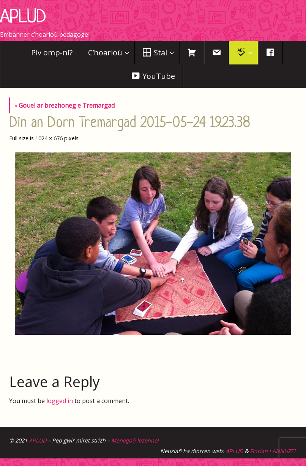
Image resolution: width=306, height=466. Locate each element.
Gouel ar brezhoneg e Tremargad (64, 105)
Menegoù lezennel (135, 440)
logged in (59, 401)
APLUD (23, 18)
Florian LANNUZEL (273, 451)
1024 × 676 (49, 138)
